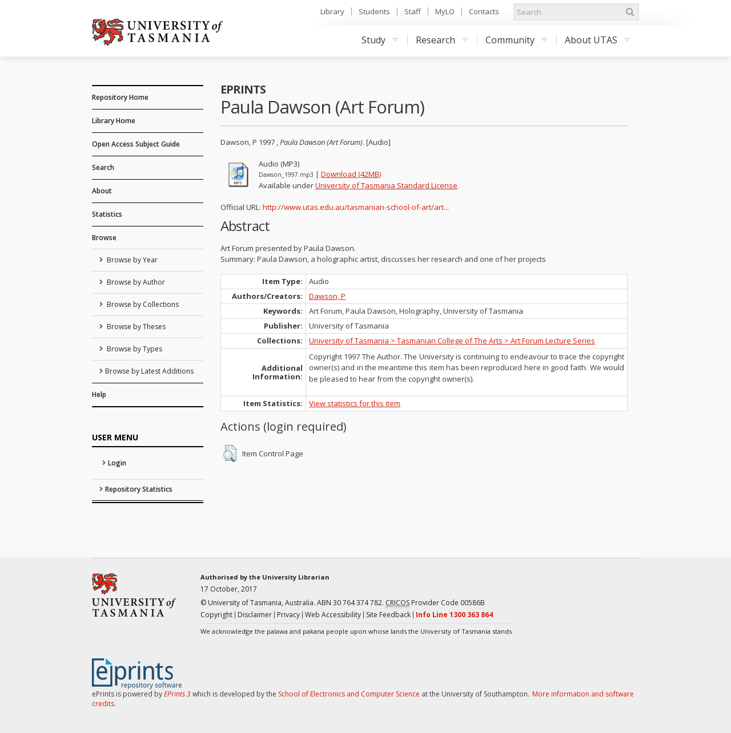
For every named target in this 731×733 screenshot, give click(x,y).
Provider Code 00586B (435, 603)
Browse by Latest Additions (149, 371)
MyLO (445, 11)
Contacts (484, 11)
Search (103, 167)
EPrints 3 (177, 694)
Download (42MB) (351, 174)
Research (442, 40)
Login (117, 463)
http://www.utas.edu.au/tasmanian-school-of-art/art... (356, 207)
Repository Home (120, 97)
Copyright (216, 614)
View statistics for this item (354, 403)
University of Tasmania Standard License (386, 185)
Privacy (288, 614)
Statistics (107, 214)
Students (374, 11)
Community (516, 40)
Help (99, 394)
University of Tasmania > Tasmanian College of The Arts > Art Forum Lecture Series (452, 340)
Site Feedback (388, 614)
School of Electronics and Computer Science (349, 694)
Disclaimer (255, 614)
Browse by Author (135, 282)
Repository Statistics (138, 489)
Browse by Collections (142, 304)
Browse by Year (131, 260)
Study (380, 40)
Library (332, 11)
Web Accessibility (333, 614)
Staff (412, 11)
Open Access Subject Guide (136, 144)
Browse (104, 237)
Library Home (113, 120)
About (102, 191)
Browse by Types (133, 349)
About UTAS (597, 40)
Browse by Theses (135, 326)
